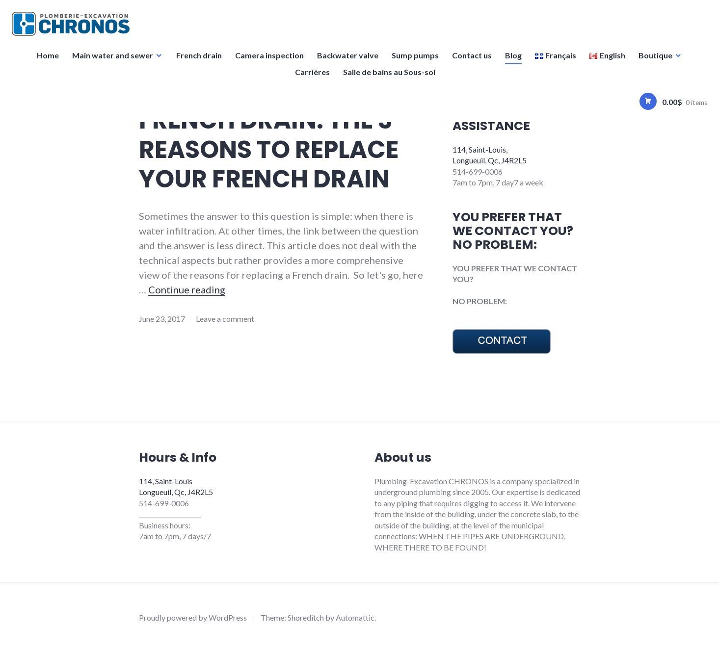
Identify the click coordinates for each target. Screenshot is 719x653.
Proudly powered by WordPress (193, 617)
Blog (513, 61)
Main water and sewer (112, 61)
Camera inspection (269, 61)
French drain (199, 61)
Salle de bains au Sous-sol (390, 77)
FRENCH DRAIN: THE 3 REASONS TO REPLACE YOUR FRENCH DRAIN (269, 150)
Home (48, 61)
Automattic (355, 617)
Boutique (655, 61)
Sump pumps (415, 61)
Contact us (472, 61)
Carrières (312, 77)
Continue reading (186, 289)
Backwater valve (347, 61)
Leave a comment (225, 318)
